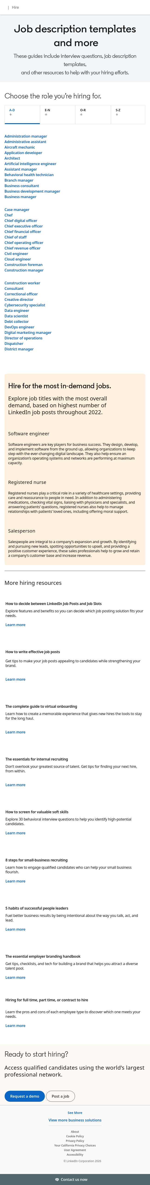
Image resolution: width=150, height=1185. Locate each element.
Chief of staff (16, 237)
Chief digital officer (21, 220)
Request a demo (24, 1096)
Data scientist (16, 316)
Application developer (23, 152)
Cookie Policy (75, 1136)
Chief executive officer (24, 226)
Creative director (19, 299)
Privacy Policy (75, 1141)
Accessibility (75, 1155)
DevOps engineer (19, 327)
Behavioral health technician (29, 174)
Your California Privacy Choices (75, 1145)
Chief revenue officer (22, 248)
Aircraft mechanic (20, 147)
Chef (8, 215)
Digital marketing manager (28, 332)
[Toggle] (142, 1179)
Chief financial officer (23, 231)
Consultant (14, 288)
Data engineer (17, 310)
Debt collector (17, 321)
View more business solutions (75, 1120)
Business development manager (32, 191)
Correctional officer (21, 294)
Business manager (20, 196)
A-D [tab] (12, 110)
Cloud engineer (18, 259)
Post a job (63, 1096)
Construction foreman (24, 264)
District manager (19, 349)
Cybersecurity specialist (25, 305)
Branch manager (19, 180)
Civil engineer (16, 253)
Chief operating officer (24, 242)
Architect (12, 158)
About (75, 1132)
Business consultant (22, 185)
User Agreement (75, 1150)
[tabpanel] (75, 242)
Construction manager (24, 270)
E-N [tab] (47, 110)
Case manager (17, 209)
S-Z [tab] (118, 110)
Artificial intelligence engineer (30, 163)
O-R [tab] (83, 110)
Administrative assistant (25, 141)
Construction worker (22, 283)
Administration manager (26, 136)
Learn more (16, 624)
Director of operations (24, 338)
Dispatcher (14, 343)
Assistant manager (21, 169)
